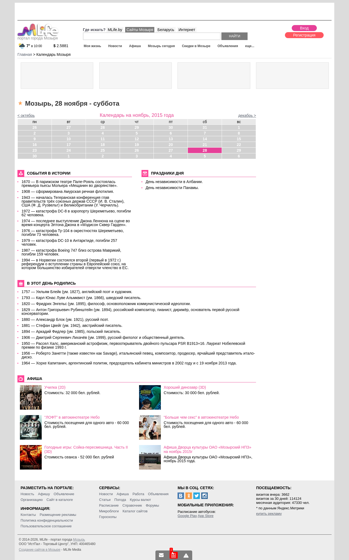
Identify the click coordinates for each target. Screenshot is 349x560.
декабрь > (247, 115)
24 (69, 150)
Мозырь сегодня (161, 46)
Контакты (28, 515)
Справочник (132, 505)
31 (205, 127)
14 (205, 139)
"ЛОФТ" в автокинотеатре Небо (72, 417)
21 (205, 144)
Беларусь (165, 30)
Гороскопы (108, 517)
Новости (115, 46)
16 (34, 144)
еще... (249, 46)
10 (69, 139)
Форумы (152, 505)
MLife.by (115, 30)
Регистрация (304, 35)
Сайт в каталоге (60, 500)
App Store (205, 516)
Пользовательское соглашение (46, 526)
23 (34, 150)
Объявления (228, 46)
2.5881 (60, 46)
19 (137, 144)
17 (69, 144)
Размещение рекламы (58, 515)
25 (103, 150)
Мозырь (79, 539)
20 (171, 144)
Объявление (64, 494)
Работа (138, 494)
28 (103, 127)
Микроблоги (109, 511)
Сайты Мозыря (140, 30)
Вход (304, 28)
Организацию (32, 500)
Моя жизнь (92, 46)
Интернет (187, 30)
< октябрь (26, 115)
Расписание (109, 505)
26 (34, 127)
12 (137, 139)
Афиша (135, 46)
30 (171, 127)
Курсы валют (140, 500)
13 (171, 139)
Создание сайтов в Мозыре (39, 550)
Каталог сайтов (135, 511)
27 (69, 127)
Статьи (105, 500)
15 (239, 139)
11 (103, 139)
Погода (120, 500)
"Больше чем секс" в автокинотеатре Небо (201, 417)
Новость (27, 494)
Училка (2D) (55, 387)
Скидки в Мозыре (196, 46)
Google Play (187, 516)
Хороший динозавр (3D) (185, 387)
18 (103, 144)
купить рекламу (269, 514)
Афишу (44, 494)
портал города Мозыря (38, 36)
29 (137, 127)
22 (239, 144)
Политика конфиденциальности (47, 520)
